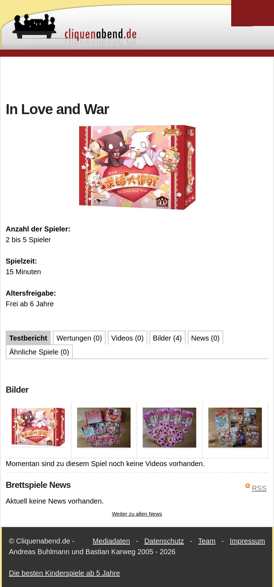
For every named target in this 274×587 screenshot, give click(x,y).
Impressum (247, 541)
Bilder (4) (167, 338)
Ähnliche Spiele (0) (39, 352)
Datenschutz (164, 541)
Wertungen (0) (79, 338)
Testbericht (28, 338)
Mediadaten (111, 541)
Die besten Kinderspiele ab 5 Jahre (64, 573)
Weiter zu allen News (137, 514)
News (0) (205, 338)
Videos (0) (127, 338)
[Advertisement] (137, 78)
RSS (259, 488)
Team (206, 541)
